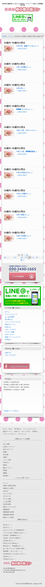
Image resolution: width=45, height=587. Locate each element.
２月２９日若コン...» (23, 236)
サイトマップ (22, 434)
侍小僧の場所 (7, 504)
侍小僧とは (9, 319)
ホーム (7, 312)
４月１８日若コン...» (23, 67)
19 (26, 257)
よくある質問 (9, 317)
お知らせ (8, 327)
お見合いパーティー (9, 446)
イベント (10, 36)
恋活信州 (5, 475)
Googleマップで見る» (11, 411)
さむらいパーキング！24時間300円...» (14, 530)
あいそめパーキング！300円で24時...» (14, 548)
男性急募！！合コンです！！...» (12, 551)
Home (4, 36)
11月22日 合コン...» (9, 540)
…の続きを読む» (21, 48)
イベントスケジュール (12, 322)
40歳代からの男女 (8, 488)
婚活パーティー (7, 467)
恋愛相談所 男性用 (8, 514)
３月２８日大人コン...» (24, 172)
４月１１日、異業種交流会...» (26, 151)
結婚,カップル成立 (8, 517)
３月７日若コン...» (22, 215)
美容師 (5, 470)
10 (15, 257)
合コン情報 (6, 444)
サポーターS (9, 334)
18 (22, 257)
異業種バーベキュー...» (24, 109)
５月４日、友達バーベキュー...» (27, 46)
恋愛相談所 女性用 (8, 512)
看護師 (5, 473)
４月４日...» (20, 88)
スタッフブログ (10, 329)
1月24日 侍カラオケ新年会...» (12, 538)
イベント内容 (7, 460)
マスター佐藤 (9, 332)
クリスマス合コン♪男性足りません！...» (15, 532)
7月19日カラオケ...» (9, 559)
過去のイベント (10, 324)
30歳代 (5, 457)
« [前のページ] (8, 257)
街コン (11, 429)
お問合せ (8, 339)
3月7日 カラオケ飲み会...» (11, 543)
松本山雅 (5, 454)
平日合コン (6, 462)
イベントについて (11, 314)
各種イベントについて (12, 337)
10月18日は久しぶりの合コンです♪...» (14, 554)
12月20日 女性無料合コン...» (12, 535)
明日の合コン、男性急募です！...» (13, 546)
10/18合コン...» (7, 556)
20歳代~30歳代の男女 (9, 485)
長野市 (5, 465)
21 (33, 257)
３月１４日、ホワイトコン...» (26, 130)
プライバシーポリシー (9, 434)
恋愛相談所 (6, 509)
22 (37, 257)
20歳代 (5, 452)
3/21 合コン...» (7, 525)
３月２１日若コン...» (23, 194)
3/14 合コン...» (7, 527)
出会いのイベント (8, 449)
